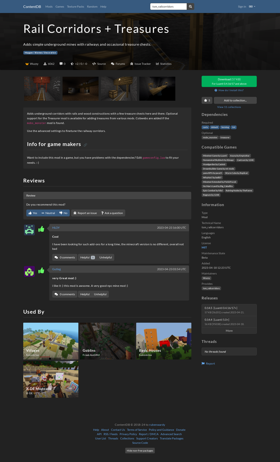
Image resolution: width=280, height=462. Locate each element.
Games (59, 6)
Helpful (87, 257)
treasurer (225, 137)
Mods (49, 6)
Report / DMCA (149, 434)
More (229, 330)
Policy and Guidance (161, 429)
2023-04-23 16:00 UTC (171, 227)
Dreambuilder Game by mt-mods (218, 168)
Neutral (48, 213)
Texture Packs (75, 6)
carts (205, 127)
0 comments (65, 257)
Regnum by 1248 (211, 194)
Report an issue (85, 213)
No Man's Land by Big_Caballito (218, 186)
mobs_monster (210, 137)
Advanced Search (171, 434)
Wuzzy (206, 278)
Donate (180, 429)
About (105, 429)
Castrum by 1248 (245, 160)
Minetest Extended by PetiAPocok (219, 181)
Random (92, 6)
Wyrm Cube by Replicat (236, 173)
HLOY (56, 227)
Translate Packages (171, 438)
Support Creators (147, 438)
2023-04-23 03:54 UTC (171, 269)
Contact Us (118, 429)
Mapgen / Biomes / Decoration (40, 52)
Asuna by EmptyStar (240, 155)
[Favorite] (207, 100)
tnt (233, 127)
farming (225, 127)
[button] (252, 6)
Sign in (242, 6)
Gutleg (56, 269)
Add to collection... (235, 100)
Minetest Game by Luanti (215, 155)
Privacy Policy (128, 434)
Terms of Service (137, 429)
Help (103, 6)
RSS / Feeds (111, 434)
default (214, 127)
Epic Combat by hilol (213, 190)
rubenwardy (157, 424)
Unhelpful (105, 257)
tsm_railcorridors (211, 288)
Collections (127, 438)
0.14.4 (224, 322)
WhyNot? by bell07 (212, 177)
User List (100, 438)
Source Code (140, 442)
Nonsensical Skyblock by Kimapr (218, 160)
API (99, 434)
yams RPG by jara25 (212, 173)
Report (208, 363)
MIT (204, 247)
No (63, 213)
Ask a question (112, 213)
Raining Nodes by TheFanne (239, 190)
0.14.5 (224, 310)
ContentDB (32, 6)
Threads (113, 438)
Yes (33, 213)
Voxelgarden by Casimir (214, 164)
